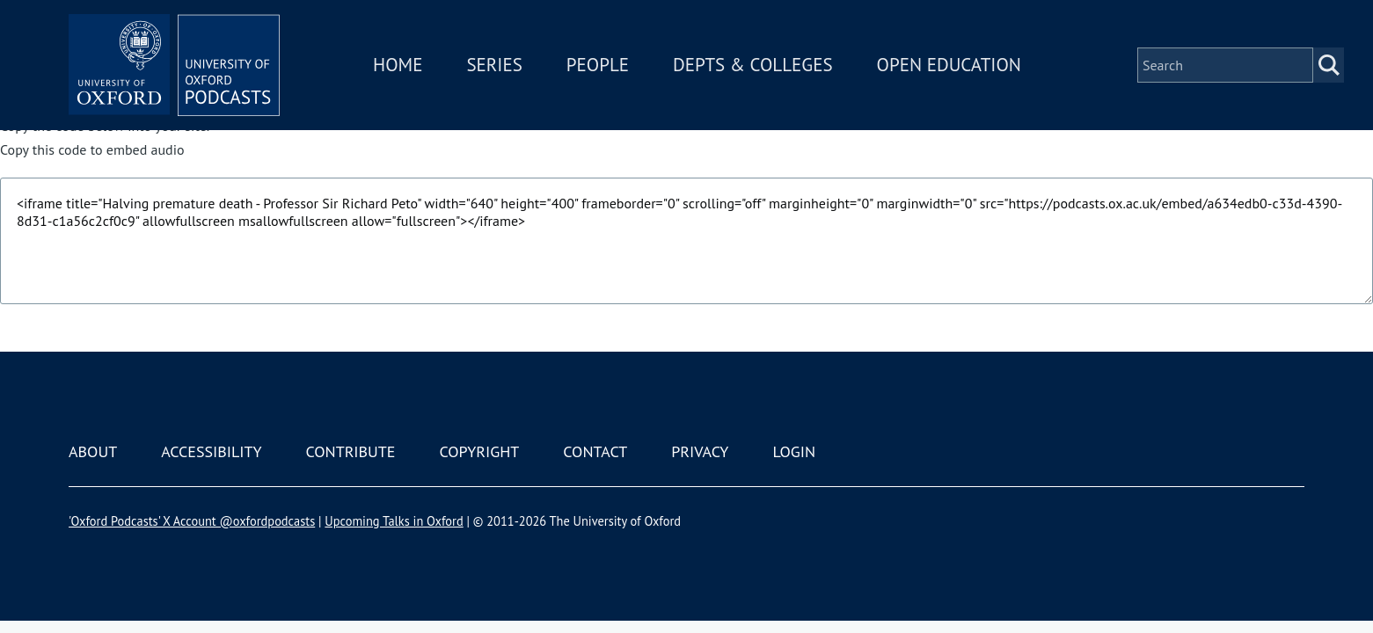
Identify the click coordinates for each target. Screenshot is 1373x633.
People (597, 64)
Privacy (699, 451)
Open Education (949, 64)
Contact (595, 451)
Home (397, 64)
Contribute (350, 451)
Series (494, 64)
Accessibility (211, 451)
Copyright (479, 451)
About (93, 451)
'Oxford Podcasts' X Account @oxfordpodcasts (192, 521)
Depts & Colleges (753, 64)
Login (793, 451)
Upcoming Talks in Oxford (394, 521)
